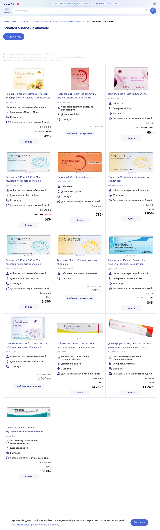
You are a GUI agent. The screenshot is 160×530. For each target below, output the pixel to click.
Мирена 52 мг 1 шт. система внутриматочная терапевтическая (24, 429)
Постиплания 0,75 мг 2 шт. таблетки (127, 93)
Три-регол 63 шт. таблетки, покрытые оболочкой (129, 178)
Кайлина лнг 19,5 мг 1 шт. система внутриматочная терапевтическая (75, 345)
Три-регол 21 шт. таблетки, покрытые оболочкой (77, 262)
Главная (6, 21)
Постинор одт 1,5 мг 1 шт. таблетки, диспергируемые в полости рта (76, 95)
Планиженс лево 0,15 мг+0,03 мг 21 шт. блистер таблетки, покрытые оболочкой (28, 95)
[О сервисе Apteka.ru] (154, 4)
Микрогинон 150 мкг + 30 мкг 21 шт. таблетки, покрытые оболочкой (127, 262)
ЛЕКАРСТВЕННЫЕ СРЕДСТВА (22, 21)
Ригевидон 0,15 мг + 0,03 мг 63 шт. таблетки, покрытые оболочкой (24, 262)
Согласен (139, 522)
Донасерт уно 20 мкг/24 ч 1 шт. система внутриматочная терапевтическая (129, 345)
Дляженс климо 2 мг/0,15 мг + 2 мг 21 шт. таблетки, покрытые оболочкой (28, 345)
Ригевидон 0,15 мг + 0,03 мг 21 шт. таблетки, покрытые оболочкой (24, 178)
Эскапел (86, 21)
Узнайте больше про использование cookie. (36, 524)
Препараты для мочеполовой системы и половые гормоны (57, 21)
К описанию (13, 36)
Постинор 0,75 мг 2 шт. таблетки (74, 176)
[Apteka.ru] (11, 4)
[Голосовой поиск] (146, 10)
